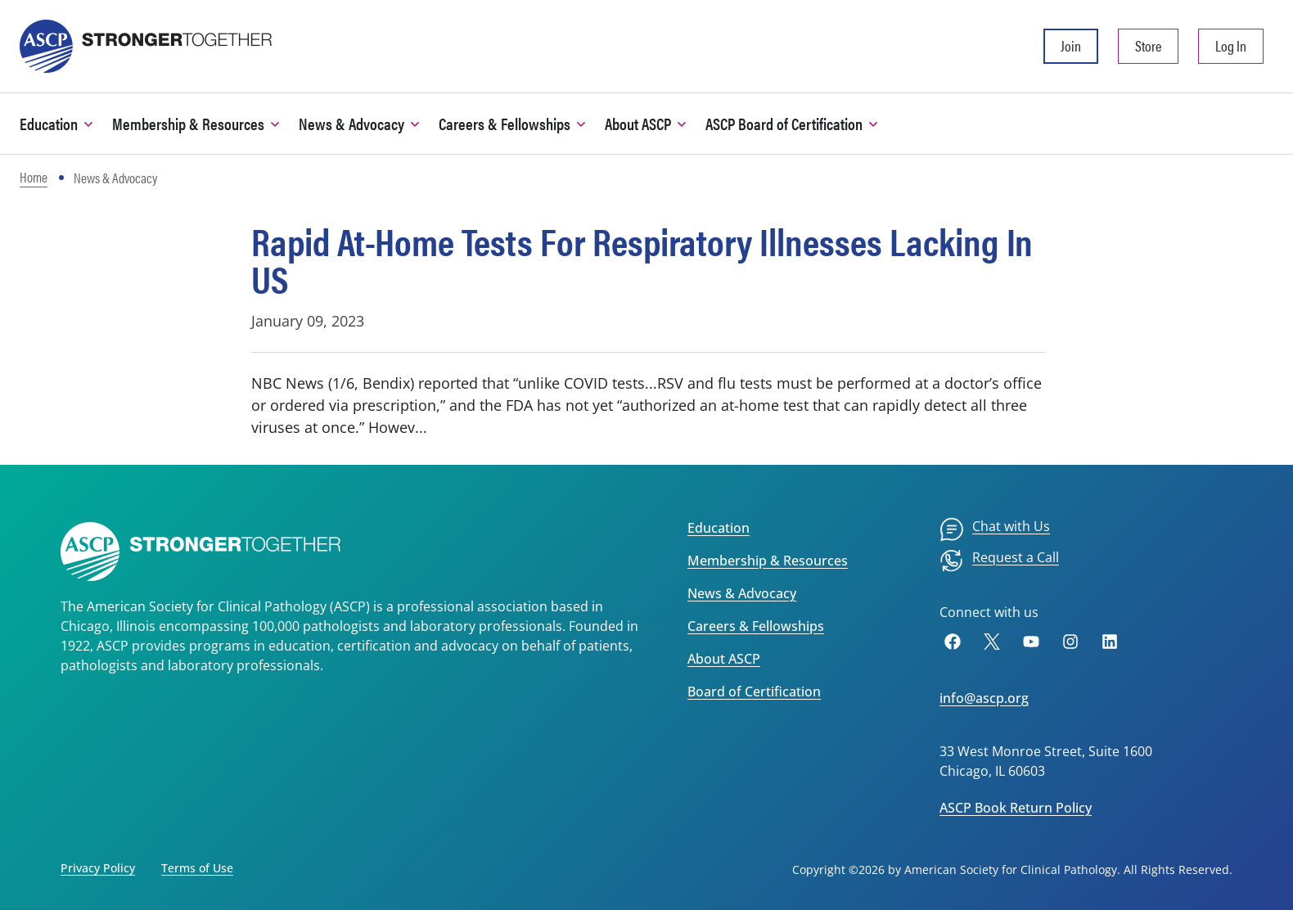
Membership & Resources (767, 561)
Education (718, 528)
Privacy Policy (98, 868)
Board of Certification (754, 691)
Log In (1230, 45)
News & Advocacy (741, 593)
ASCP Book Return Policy (1015, 808)
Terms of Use (197, 868)
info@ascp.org (984, 698)
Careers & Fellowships (755, 626)
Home (33, 177)
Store (1148, 45)
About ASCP (723, 659)
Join (1071, 45)
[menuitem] (994, 529)
